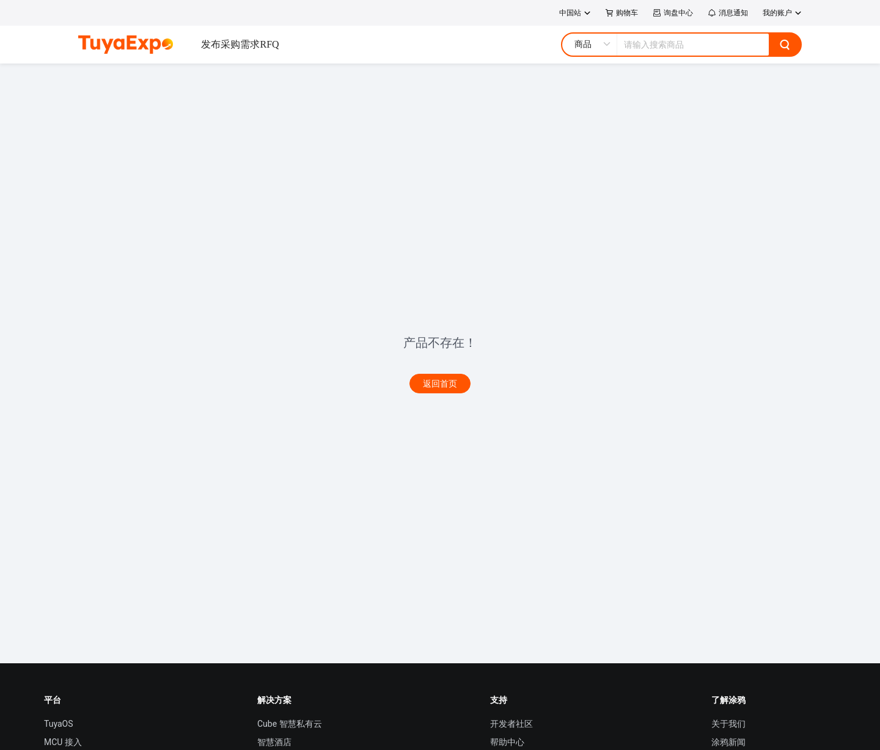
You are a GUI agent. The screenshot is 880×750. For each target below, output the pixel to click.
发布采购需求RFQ (240, 44)
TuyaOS (58, 724)
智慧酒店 (274, 742)
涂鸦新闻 (728, 742)
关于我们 (728, 724)
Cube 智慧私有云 (289, 724)
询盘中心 (673, 13)
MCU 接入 (63, 742)
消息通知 (728, 13)
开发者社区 (511, 724)
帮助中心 (507, 742)
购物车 (622, 13)
